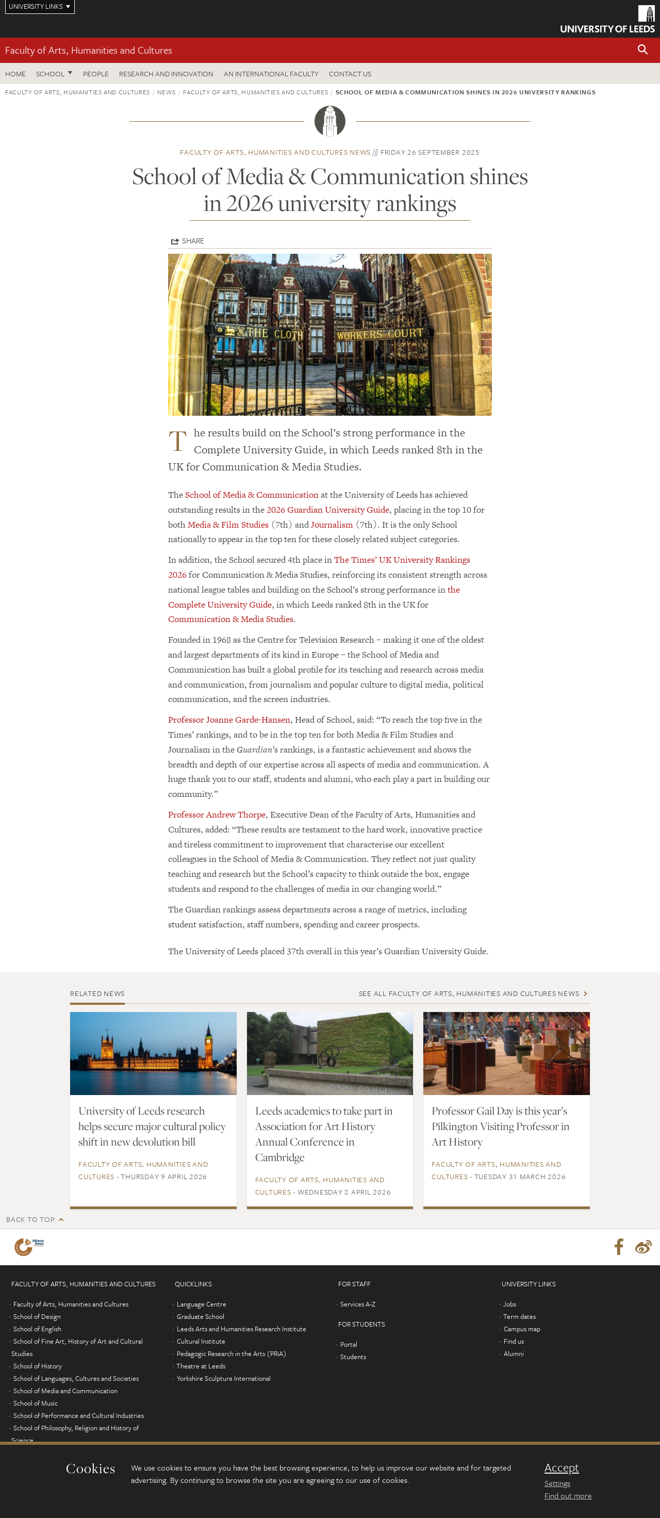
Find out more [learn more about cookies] (568, 1495)
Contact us (350, 73)
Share (193, 240)
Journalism (332, 524)
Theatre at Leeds (200, 1366)
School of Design (37, 1316)
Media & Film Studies (228, 524)
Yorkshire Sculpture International (224, 1378)
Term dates (519, 1316)
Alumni (514, 1353)
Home (15, 73)
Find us (514, 1341)
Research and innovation (166, 73)
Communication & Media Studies (230, 619)
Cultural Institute (201, 1341)
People (96, 73)
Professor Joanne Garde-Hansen (229, 719)
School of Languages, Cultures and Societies (76, 1378)
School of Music (35, 1403)
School (50, 73)
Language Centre (201, 1304)
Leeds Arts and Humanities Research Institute (241, 1329)
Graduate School (200, 1316)
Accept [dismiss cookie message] (561, 1467)
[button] (643, 50)
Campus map (522, 1329)
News (166, 91)
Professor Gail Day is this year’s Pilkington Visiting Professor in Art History (501, 1126)
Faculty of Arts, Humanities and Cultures (88, 50)
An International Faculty (271, 73)
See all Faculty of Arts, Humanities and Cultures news (469, 993)
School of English (37, 1329)
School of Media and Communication (65, 1390)
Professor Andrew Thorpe (217, 814)
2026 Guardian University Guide (328, 509)
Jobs (509, 1304)
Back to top (30, 1219)
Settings (557, 1483)
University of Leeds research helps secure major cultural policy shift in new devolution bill (152, 1126)
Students (353, 1356)
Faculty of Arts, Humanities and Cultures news (275, 151)
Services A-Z (357, 1304)
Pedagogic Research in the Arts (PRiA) (232, 1353)
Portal (348, 1344)
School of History (37, 1366)
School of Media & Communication (252, 494)
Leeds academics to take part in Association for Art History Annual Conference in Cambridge (324, 1134)
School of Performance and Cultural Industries (78, 1415)
